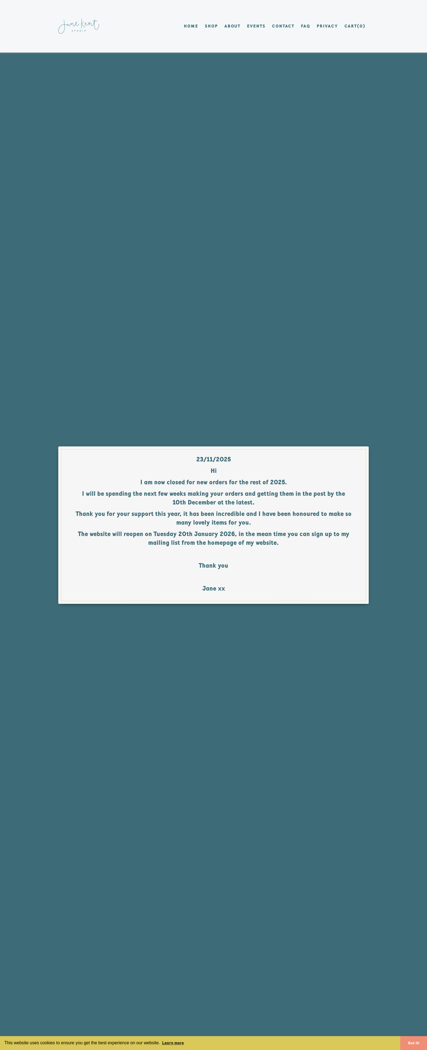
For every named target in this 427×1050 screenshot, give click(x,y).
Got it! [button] (413, 1042)
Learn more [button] (173, 1042)
